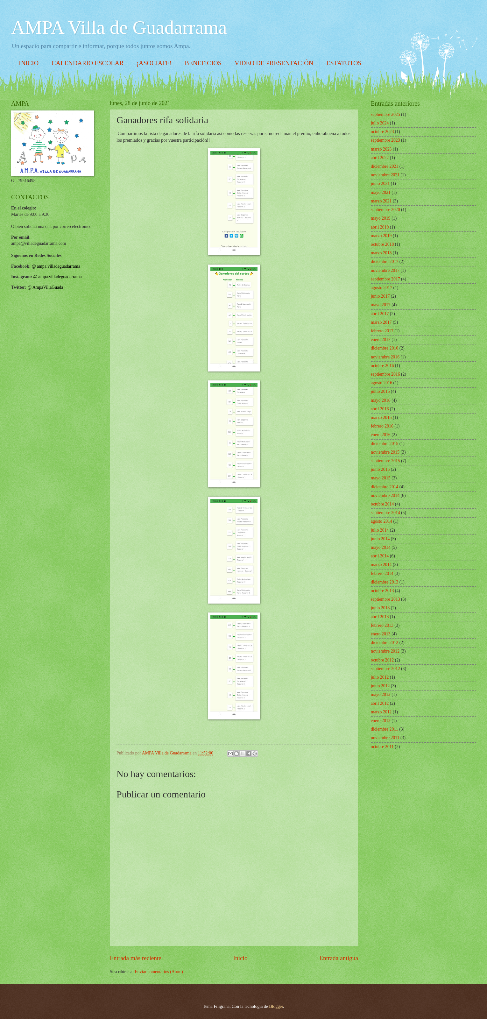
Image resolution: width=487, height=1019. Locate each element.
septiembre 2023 (385, 140)
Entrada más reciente (135, 958)
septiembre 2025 (385, 114)
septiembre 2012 (385, 668)
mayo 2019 (381, 218)
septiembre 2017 (385, 279)
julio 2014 (380, 530)
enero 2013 (381, 634)
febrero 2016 (382, 426)
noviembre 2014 (385, 495)
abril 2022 (380, 157)
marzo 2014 (381, 564)
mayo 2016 (381, 400)
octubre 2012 (382, 660)
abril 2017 (380, 313)
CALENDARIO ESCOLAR (88, 63)
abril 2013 (380, 616)
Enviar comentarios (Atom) (159, 971)
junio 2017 (380, 296)
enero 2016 (381, 434)
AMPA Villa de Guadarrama (119, 27)
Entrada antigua (338, 958)
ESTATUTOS (343, 63)
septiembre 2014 (385, 512)
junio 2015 (380, 469)
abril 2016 (380, 409)
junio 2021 (380, 183)
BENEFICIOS (203, 63)
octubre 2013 (382, 590)
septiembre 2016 (385, 374)
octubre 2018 (382, 244)
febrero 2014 (382, 573)
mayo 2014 (381, 547)
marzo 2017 (381, 322)
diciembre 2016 (384, 348)
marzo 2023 (381, 149)
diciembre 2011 (384, 729)
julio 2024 (380, 123)
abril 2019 (380, 227)
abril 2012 (380, 703)
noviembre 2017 (385, 270)
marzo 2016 (381, 417)
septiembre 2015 (385, 460)
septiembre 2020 (385, 209)
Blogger (276, 1006)
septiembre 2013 (385, 599)
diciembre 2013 (384, 582)
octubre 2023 (382, 131)
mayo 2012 (381, 694)
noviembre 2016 (385, 357)
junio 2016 (380, 391)
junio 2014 (380, 538)
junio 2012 (380, 685)
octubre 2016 (382, 365)
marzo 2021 (381, 201)
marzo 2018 (381, 253)
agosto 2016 (381, 382)
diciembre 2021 (384, 166)
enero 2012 (381, 720)
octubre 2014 (382, 504)
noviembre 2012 (385, 651)
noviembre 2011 (385, 737)
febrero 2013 (382, 625)
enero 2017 (381, 339)
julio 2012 (380, 677)
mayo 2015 (381, 478)
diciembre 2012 (384, 642)
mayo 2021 (381, 192)
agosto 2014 (381, 521)
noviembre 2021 (385, 175)
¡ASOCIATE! (154, 63)
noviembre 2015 (385, 452)
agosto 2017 (381, 287)
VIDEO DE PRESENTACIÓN (274, 63)
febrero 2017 (382, 331)
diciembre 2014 (384, 487)
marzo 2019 (381, 235)
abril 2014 (380, 556)
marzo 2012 (381, 712)
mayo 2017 (381, 304)
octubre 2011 (382, 746)
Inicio (240, 958)
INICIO (29, 63)
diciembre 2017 (384, 261)
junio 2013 (380, 607)
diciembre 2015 (384, 443)
